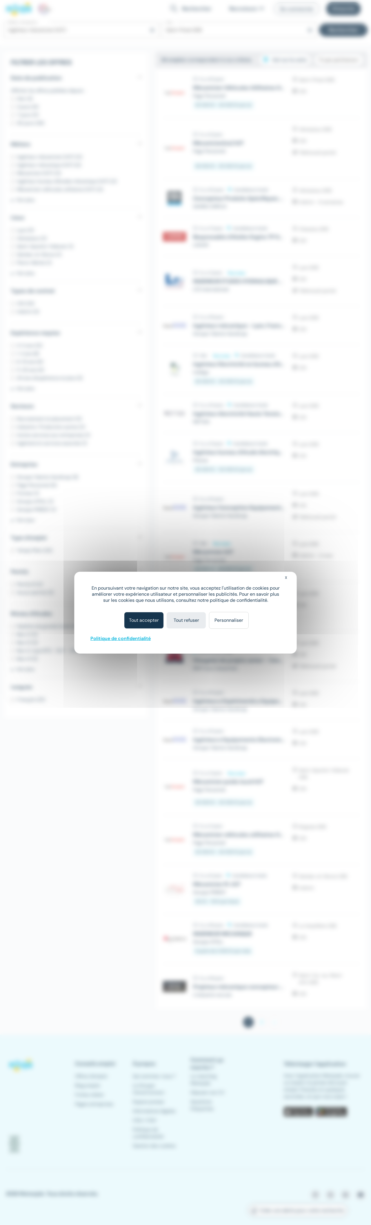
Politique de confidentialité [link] (120, 638)
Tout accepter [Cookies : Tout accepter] (144, 620)
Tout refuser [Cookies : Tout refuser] (186, 620)
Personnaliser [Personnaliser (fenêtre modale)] (228, 620)
